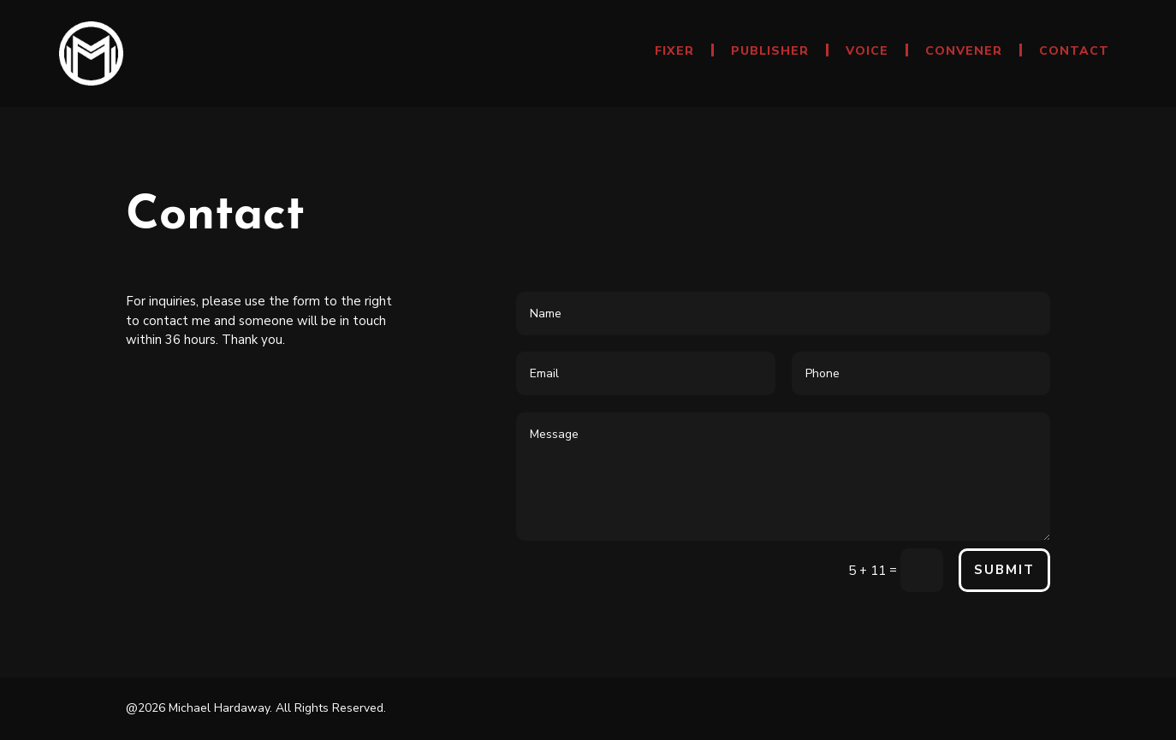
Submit (1004, 569)
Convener (963, 52)
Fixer (674, 52)
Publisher (770, 52)
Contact (1074, 52)
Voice (867, 52)
